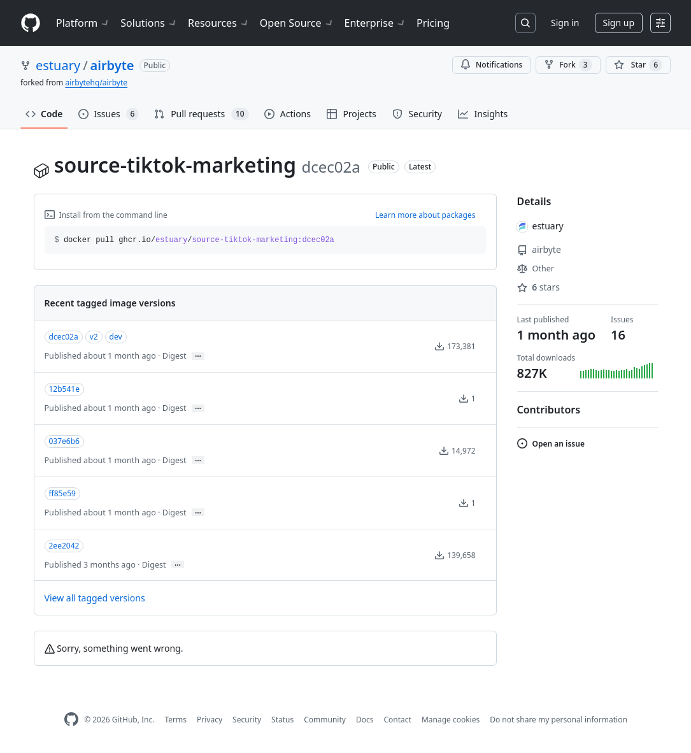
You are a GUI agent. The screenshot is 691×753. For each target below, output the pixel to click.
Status (282, 719)
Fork (568, 65)
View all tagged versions (95, 598)
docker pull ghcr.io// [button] (194, 240)
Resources (219, 23)
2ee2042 (64, 545)
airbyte (112, 65)
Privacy (209, 719)
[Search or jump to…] (525, 22)
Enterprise (375, 23)
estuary (58, 65)
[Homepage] (30, 23)
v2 (94, 336)
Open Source (297, 23)
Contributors (549, 410)
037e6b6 (64, 441)
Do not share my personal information (558, 719)
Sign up (618, 23)
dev (116, 336)
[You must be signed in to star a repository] (638, 65)
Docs (365, 719)
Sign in (565, 23)
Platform (83, 23)
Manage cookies (451, 719)
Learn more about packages (425, 215)
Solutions (149, 23)
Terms (175, 719)
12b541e (64, 389)
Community (325, 719)
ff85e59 (62, 493)
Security (246, 719)
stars (538, 287)
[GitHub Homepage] (71, 720)
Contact (397, 719)
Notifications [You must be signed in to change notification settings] (491, 64)
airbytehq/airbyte (96, 82)
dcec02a (63, 336)
